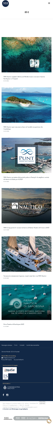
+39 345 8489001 (19, 359)
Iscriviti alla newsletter (32, 345)
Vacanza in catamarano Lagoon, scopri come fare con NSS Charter (25, 276)
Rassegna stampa (7, 345)
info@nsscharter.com (8, 357)
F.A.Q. (15, 345)
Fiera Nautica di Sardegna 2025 (14, 324)
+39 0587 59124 (7, 359)
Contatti (22, 345)
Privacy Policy (42, 401)
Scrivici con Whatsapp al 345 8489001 (15, 409)
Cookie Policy (42, 403)
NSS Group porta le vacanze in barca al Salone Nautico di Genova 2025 (26, 228)
